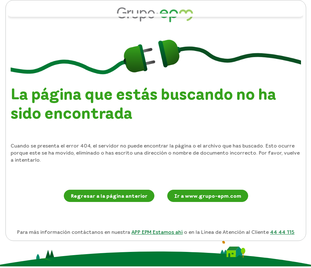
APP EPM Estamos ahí (157, 232)
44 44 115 (282, 232)
